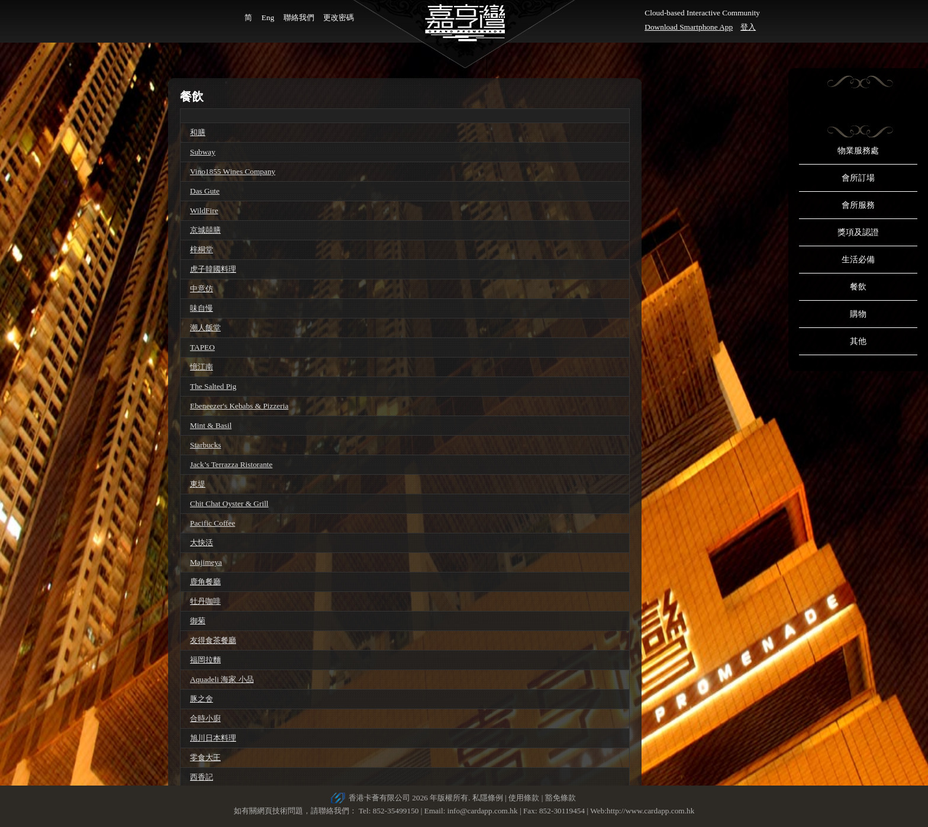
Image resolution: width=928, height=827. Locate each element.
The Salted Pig (213, 386)
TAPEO (202, 347)
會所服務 (858, 205)
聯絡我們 (298, 17)
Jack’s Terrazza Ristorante (231, 464)
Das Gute (205, 190)
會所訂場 (858, 177)
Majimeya (206, 562)
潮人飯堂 (205, 327)
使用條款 (523, 797)
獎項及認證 (858, 232)
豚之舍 (201, 698)
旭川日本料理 (213, 737)
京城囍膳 (205, 230)
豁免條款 (560, 797)
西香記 (201, 777)
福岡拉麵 (205, 659)
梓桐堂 (201, 249)
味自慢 (201, 308)
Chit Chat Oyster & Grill (229, 503)
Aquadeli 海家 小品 (222, 679)
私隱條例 (487, 797)
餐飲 (858, 286)
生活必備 (858, 259)
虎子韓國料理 (213, 269)
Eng (268, 17)
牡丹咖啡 (205, 601)
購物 (858, 314)
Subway (202, 151)
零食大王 (205, 757)
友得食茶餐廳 (213, 640)
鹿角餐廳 (205, 581)
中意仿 (201, 288)
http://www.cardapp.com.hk (650, 810)
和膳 (197, 132)
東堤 (197, 484)
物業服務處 (858, 150)
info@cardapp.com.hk (483, 810)
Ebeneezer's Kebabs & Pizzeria (239, 405)
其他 (858, 341)
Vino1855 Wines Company (232, 171)
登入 (748, 26)
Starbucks (205, 444)
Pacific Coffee (212, 523)
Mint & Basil (210, 425)
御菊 (197, 620)
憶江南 (201, 366)
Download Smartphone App (689, 26)
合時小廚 (205, 718)
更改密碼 (338, 17)
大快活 (201, 542)
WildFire (204, 210)
